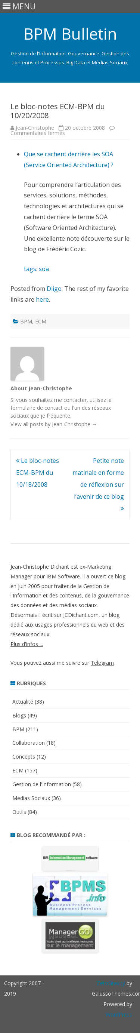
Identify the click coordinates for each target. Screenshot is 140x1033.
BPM (26, 321)
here (42, 299)
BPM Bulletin (70, 34)
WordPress (119, 1014)
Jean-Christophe (35, 127)
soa (44, 269)
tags (30, 269)
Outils (19, 811)
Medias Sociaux (31, 798)
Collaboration (28, 742)
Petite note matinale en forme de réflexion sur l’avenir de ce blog (98, 484)
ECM (40, 321)
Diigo (54, 289)
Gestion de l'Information (41, 784)
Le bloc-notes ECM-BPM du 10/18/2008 (37, 472)
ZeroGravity (111, 983)
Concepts (23, 756)
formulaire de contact (36, 407)
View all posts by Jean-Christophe (53, 424)
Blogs (19, 715)
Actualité (22, 701)
